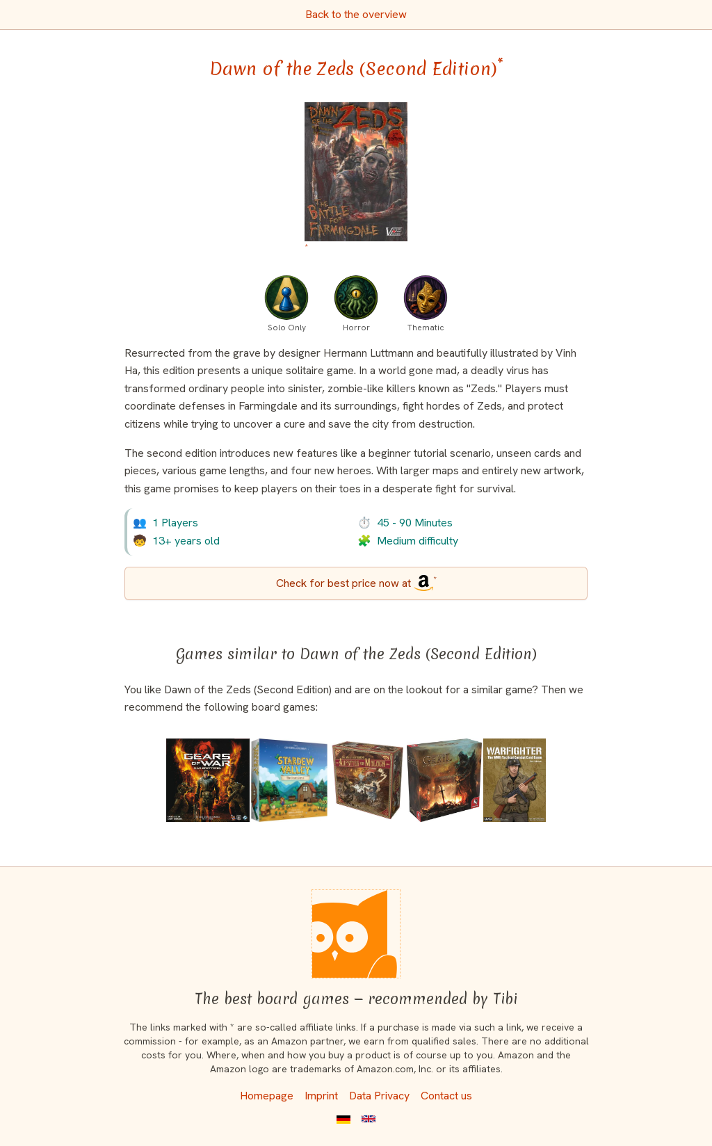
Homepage (266, 1095)
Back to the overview (356, 14)
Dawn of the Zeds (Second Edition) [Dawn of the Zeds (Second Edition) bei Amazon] (356, 69)
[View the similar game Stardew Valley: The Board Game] (289, 780)
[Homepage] (356, 933)
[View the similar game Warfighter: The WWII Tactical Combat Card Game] (514, 780)
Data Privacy (379, 1095)
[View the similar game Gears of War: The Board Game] (208, 780)
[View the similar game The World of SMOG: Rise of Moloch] (367, 780)
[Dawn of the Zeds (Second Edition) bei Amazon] (356, 179)
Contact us (446, 1095)
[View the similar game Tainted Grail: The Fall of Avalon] (444, 780)
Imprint (321, 1095)
